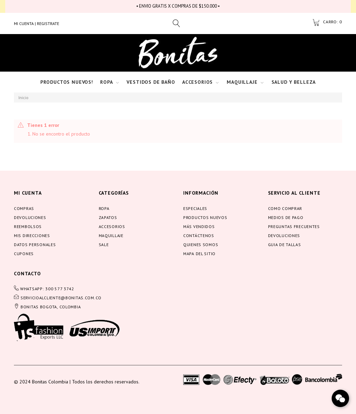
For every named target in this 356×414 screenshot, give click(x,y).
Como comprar (285, 208)
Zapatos (108, 217)
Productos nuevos (205, 217)
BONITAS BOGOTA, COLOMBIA (51, 306)
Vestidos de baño (151, 82)
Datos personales (35, 244)
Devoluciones (30, 217)
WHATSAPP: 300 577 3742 (47, 288)
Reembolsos (28, 226)
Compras (24, 208)
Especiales (195, 208)
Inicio (23, 97)
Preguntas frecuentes (294, 226)
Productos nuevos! (66, 82)
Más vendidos (199, 226)
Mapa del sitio (199, 253)
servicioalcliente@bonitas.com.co (61, 297)
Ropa (106, 82)
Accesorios (197, 82)
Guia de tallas (284, 244)
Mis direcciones (32, 235)
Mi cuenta (28, 193)
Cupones (24, 253)
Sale (104, 244)
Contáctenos (198, 235)
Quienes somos (200, 244)
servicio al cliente (294, 193)
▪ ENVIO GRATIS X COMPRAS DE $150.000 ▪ (177, 6)
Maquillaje (242, 82)
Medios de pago (286, 217)
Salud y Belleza (294, 82)
